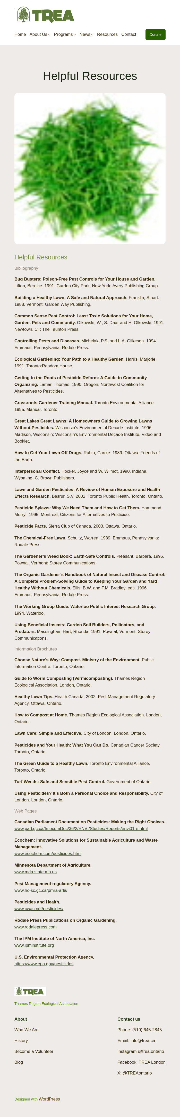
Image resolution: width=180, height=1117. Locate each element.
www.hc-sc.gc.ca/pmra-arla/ (40, 890)
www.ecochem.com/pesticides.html (47, 853)
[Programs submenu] (75, 34)
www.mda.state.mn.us (35, 871)
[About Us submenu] (49, 34)
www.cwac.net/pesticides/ (38, 908)
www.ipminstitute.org (34, 945)
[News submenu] (92, 34)
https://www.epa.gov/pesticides (43, 963)
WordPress (49, 1099)
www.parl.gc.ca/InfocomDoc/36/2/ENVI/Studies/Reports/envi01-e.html (81, 828)
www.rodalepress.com (35, 927)
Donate (155, 34)
